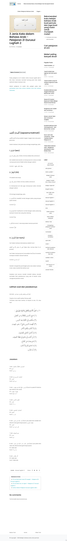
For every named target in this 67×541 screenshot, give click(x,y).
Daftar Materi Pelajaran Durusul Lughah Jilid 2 (25, 487)
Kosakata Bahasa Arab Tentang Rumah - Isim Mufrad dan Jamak (50, 127)
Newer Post (12, 532)
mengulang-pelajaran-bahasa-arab (50, 227)
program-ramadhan (50, 236)
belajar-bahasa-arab (50, 176)
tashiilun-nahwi (49, 257)
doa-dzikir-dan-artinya (50, 193)
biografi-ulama (49, 189)
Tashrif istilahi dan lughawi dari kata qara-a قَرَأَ (50, 73)
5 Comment (51, 104)
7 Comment (51, 95)
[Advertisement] (25, 59)
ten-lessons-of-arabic (50, 265)
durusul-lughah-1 (49, 197)
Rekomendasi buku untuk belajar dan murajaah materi (39, 4)
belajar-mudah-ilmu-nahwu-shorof (50, 181)
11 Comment (51, 131)
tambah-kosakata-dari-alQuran (50, 248)
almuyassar (48, 168)
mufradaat (48, 232)
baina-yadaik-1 (49, 172)
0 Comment (51, 67)
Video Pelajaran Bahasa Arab (25, 11)
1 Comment (50, 76)
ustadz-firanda (49, 269)
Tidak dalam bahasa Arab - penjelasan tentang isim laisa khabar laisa (50, 148)
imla (46, 208)
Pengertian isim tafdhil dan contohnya (50, 109)
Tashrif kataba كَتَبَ (49, 65)
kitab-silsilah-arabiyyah (50, 217)
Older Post (38, 532)
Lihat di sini (22, 72)
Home (19, 4)
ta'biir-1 (47, 244)
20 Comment (51, 152)
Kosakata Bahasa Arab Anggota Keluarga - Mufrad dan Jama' (50, 91)
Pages (38, 11)
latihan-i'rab (48, 221)
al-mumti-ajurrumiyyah (50, 164)
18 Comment (51, 121)
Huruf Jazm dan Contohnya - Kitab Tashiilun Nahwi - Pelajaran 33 (49, 137)
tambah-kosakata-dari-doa (50, 253)
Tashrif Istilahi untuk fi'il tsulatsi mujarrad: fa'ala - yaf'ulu (50, 82)
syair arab (48, 240)
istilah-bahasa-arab (51, 212)
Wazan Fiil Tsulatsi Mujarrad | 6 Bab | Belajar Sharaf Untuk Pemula (51, 101)
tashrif (47, 261)
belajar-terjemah (49, 185)
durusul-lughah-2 (20, 470)
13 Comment (51, 112)
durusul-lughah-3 (49, 204)
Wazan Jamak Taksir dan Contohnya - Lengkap (49, 118)
